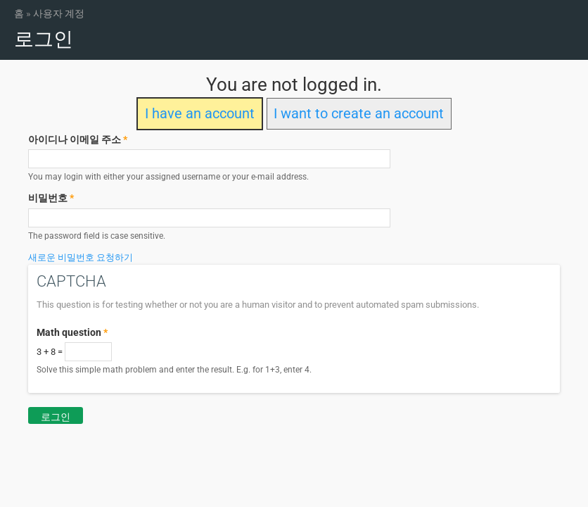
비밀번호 (51, 198)
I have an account (200, 114)
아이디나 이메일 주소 (77, 139)
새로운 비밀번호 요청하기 (80, 257)
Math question (72, 332)
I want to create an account (359, 114)
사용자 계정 (58, 13)
